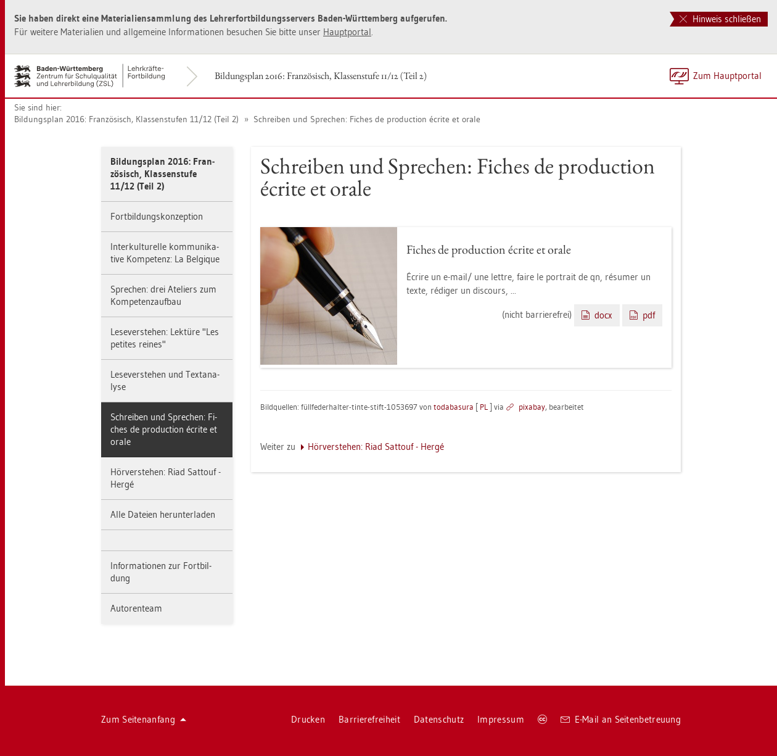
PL (484, 407)
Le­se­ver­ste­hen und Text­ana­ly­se (165, 380)
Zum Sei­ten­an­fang (143, 719)
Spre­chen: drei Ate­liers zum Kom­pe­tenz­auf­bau (163, 295)
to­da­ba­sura (454, 407)
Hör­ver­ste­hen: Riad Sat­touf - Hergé (165, 478)
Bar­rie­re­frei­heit (369, 719)
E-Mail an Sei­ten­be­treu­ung (621, 719)
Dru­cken (308, 719)
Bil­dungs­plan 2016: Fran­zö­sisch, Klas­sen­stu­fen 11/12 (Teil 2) (126, 119)
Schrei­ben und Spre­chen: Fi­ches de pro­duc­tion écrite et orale (365, 119)
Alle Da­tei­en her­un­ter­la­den (162, 514)
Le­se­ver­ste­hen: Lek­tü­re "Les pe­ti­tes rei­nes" (164, 338)
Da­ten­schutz (439, 719)
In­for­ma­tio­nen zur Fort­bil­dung (161, 572)
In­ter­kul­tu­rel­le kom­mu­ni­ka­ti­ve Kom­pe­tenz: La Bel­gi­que (165, 253)
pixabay (532, 407)
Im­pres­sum (500, 719)
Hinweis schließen (720, 19)
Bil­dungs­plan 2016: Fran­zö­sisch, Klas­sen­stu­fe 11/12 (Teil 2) (321, 75)
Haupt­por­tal (347, 32)
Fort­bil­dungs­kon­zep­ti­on (156, 216)
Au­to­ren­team (136, 608)
